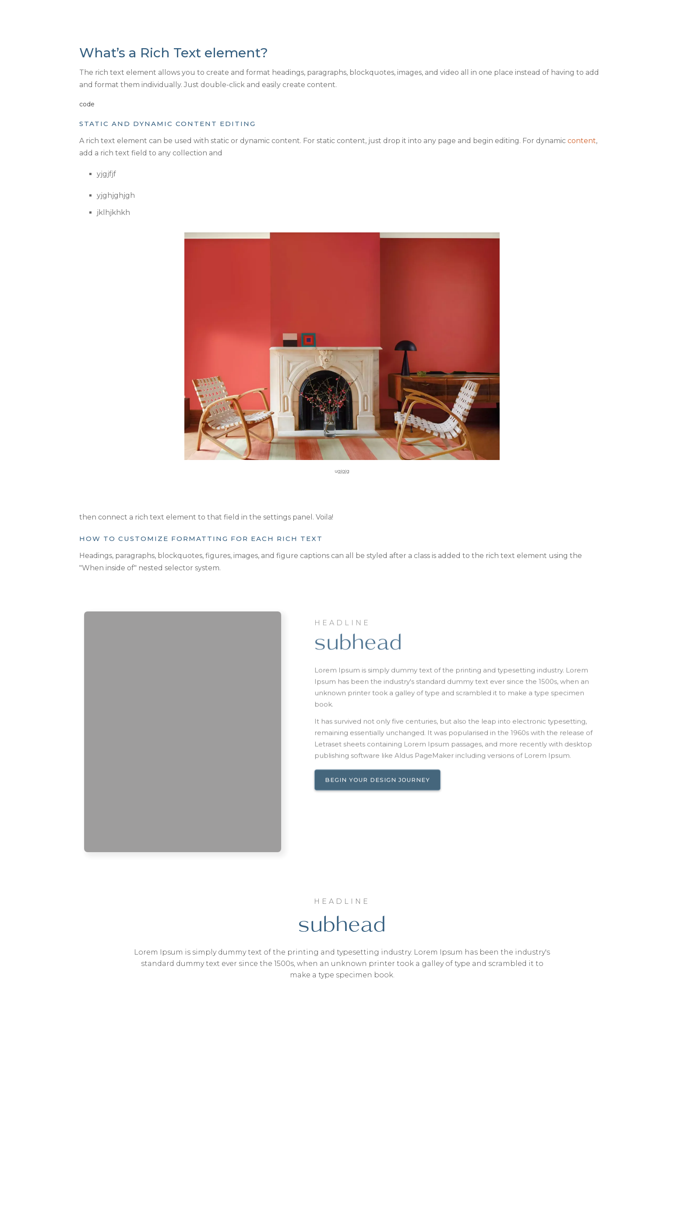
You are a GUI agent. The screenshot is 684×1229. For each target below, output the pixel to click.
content (582, 141)
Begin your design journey (377, 790)
